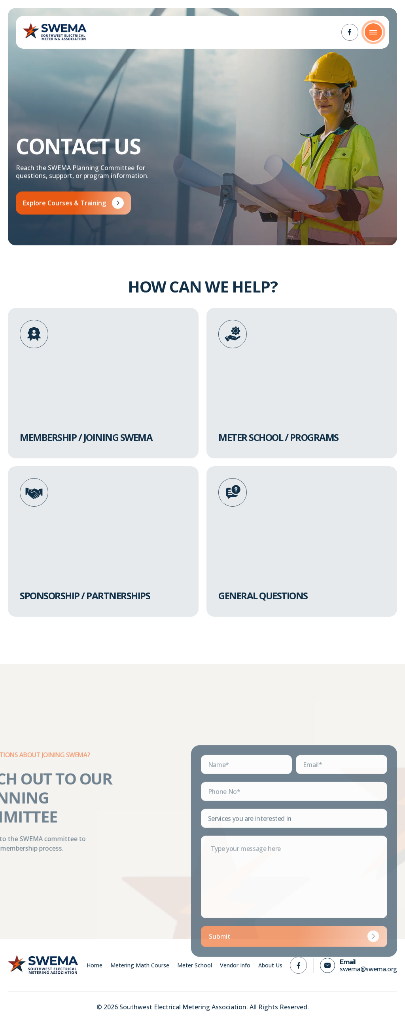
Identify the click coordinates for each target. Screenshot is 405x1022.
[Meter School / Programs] (232, 334)
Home (94, 965)
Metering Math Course (139, 965)
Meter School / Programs (278, 437)
